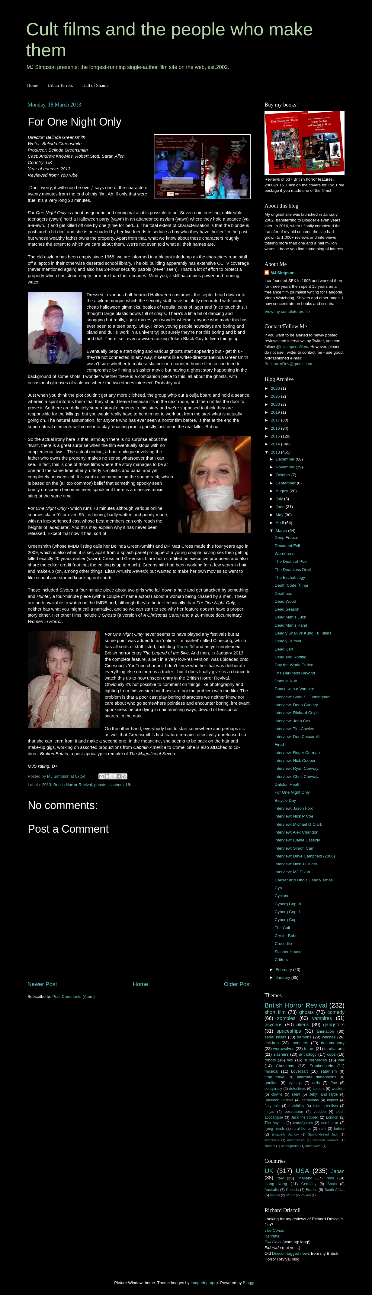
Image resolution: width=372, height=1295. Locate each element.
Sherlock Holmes (279, 1100)
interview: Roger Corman (297, 752)
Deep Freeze (286, 537)
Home (32, 85)
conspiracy (273, 1089)
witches (328, 1037)
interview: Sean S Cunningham (303, 697)
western (338, 1089)
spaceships (289, 1031)
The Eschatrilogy (290, 577)
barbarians (310, 1100)
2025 (276, 396)
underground (290, 1146)
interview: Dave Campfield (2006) (305, 856)
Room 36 (185, 646)
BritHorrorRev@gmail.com (288, 364)
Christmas (285, 1066)
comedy (336, 1012)
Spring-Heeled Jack (323, 1134)
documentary (333, 1043)
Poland (306, 1195)
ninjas (269, 1112)
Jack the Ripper (304, 1117)
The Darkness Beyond (295, 673)
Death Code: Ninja (291, 585)
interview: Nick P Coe (294, 816)
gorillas (271, 1082)
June (281, 506)
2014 (276, 444)
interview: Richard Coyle (297, 712)
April (280, 522)
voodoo (320, 1112)
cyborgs (295, 1083)
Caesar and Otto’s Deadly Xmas (304, 880)
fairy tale (272, 1106)
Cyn (278, 888)
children (272, 1043)
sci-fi (322, 1128)
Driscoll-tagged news (291, 1253)
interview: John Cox (292, 721)
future (309, 1048)
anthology (308, 1054)
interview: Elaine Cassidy (297, 840)
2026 (276, 388)
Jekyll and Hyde (323, 1094)
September (286, 483)
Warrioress (284, 553)
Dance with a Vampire (294, 689)
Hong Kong (276, 1184)
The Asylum (274, 1123)
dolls (316, 1083)
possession (294, 1112)
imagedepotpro (204, 1282)
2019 (276, 412)
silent (296, 1094)
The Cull (282, 928)
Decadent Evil (287, 545)
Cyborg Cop (286, 919)
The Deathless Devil (293, 569)
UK (129, 784)
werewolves (283, 1048)
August (283, 491)
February (284, 969)
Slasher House (288, 951)
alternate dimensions (316, 1077)
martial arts (334, 1048)
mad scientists (325, 1106)
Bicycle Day (285, 800)
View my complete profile (287, 311)
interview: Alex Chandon (297, 832)
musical (271, 1071)
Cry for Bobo (286, 935)
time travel (275, 1077)
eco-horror (329, 1123)
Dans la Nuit (286, 681)
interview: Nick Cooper (295, 760)
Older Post (237, 984)
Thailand (305, 1178)
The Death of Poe (291, 561)
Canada (292, 1190)
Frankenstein (321, 1066)
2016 (276, 428)
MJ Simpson (283, 272)
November (286, 467)
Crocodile (283, 943)
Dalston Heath (288, 784)
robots (270, 1060)
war (341, 1060)
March (282, 530)
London (332, 1117)
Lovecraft (299, 1071)
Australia (272, 1190)
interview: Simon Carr (294, 848)
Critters (281, 959)
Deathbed (284, 593)
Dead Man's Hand (291, 625)
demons (304, 1037)
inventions (272, 1140)
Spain (332, 1184)
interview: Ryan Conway (297, 768)
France (311, 1190)
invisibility (296, 1106)
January (283, 977)
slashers (115, 784)
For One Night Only (292, 792)
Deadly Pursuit (288, 641)
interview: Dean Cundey (296, 705)
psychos (273, 1024)
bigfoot (332, 1100)
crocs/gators (303, 1123)
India (330, 1178)
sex (290, 1060)
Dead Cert (284, 649)
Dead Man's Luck (290, 617)
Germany (308, 1184)
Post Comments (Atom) (74, 996)
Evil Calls (273, 1242)
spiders (319, 1089)
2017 (276, 420)
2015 (276, 436)
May (280, 515)
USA (302, 1171)
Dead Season (287, 609)
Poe (333, 1083)
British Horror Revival (72, 784)
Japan (338, 1171)
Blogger (250, 1282)
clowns (277, 1094)
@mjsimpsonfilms (292, 346)
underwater (313, 1146)
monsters (299, 1043)
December (286, 459)
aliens (303, 1024)
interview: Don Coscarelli (297, 736)
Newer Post (42, 984)
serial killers (275, 1037)
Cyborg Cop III (288, 904)
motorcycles (296, 1140)
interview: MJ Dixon (292, 872)
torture (339, 1128)
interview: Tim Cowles (294, 728)
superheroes (315, 1060)
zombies (286, 1018)
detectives (297, 1089)
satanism (328, 1071)
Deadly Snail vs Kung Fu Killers (303, 633)
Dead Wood (285, 601)
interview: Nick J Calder (296, 864)
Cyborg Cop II (287, 912)
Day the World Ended (294, 665)
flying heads (275, 1128)
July (280, 499)
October (283, 475)
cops (331, 1054)
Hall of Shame (95, 85)
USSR (290, 1195)
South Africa (335, 1190)
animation (325, 1031)
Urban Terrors (60, 85)
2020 (276, 404)
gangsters (334, 1024)
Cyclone (282, 895)
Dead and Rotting (290, 657)
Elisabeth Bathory (285, 1134)
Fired (279, 744)
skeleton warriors (325, 1140)
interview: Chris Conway (297, 776)
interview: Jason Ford (294, 808)
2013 (46, 784)
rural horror (301, 1128)
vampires (322, 1018)
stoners (270, 1146)
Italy (280, 1178)
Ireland (275, 1195)
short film (275, 1012)
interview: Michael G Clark (298, 824)
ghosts (100, 784)
